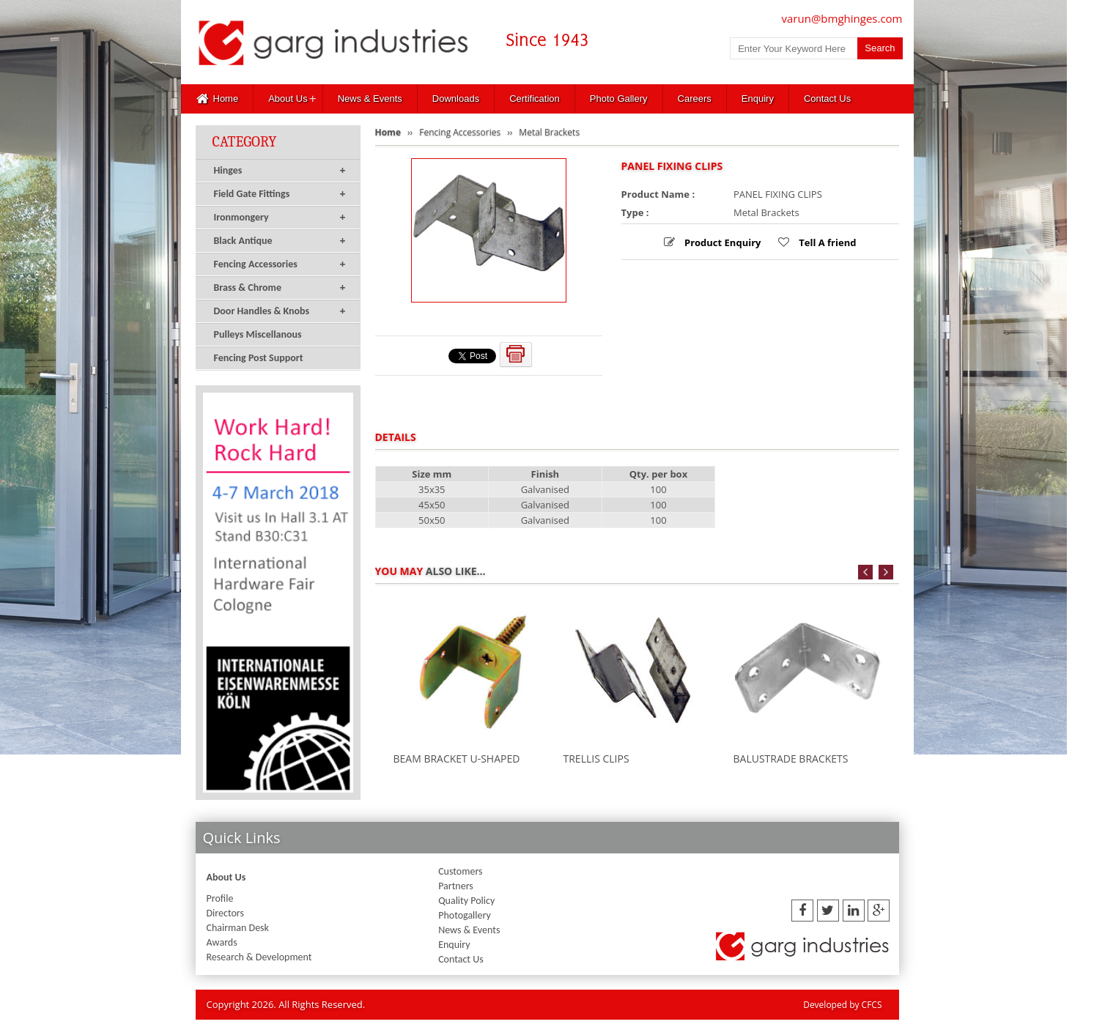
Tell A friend (827, 242)
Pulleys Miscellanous (258, 334)
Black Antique (280, 241)
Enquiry (758, 98)
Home (217, 99)
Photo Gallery (619, 98)
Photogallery (464, 915)
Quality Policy (466, 900)
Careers (695, 98)
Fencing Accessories (280, 264)
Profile (220, 898)
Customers (460, 871)
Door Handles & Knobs (280, 311)
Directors (225, 913)
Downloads (455, 98)
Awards (222, 942)
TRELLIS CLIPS (596, 758)
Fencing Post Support (258, 358)
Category (244, 141)
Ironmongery (280, 217)
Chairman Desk (238, 928)
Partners (455, 886)
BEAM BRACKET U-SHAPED (456, 758)
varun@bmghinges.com (842, 18)
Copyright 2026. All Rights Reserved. (286, 1004)
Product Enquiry (721, 242)
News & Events (370, 98)
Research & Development (259, 957)
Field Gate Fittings (280, 194)
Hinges (280, 170)
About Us (287, 98)
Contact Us (827, 98)
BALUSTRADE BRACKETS (791, 758)
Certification (534, 98)
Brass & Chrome (280, 288)
